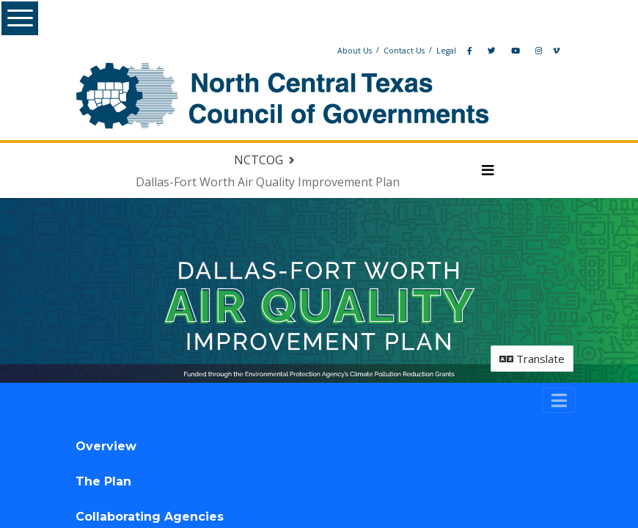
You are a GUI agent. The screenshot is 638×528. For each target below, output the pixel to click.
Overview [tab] (106, 446)
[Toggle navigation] (559, 400)
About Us (354, 50)
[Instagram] (538, 50)
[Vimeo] (556, 50)
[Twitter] (491, 50)
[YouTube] (515, 50)
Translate (532, 358)
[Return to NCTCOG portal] (266, 160)
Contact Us (404, 50)
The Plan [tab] (103, 481)
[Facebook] (470, 50)
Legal (446, 50)
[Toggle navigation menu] (488, 171)
